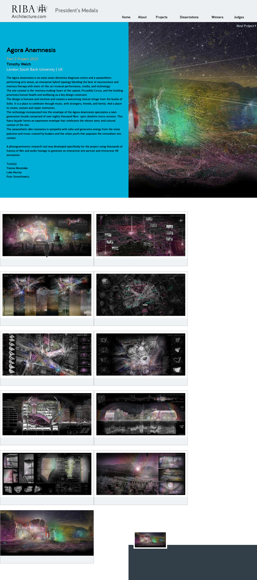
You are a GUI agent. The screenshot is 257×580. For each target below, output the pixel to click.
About (142, 17)
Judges (239, 17)
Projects (161, 17)
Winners (217, 17)
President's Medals (76, 10)
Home (126, 17)
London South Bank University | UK (35, 69)
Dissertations (189, 17)
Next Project (245, 26)
